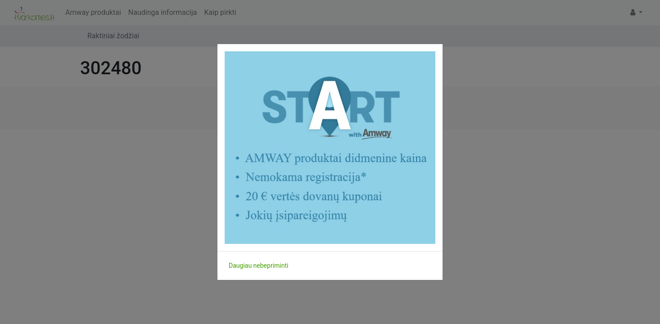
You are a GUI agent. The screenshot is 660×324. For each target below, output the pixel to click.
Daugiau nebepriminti (258, 265)
